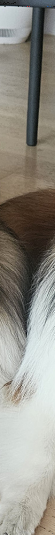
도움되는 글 (24, 0)
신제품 (38, 6)
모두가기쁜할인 (49, 6)
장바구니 (6, 0)
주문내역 (9, 0)
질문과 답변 (21, 0)
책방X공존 (23, 6)
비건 (34, 6)
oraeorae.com (8, 3)
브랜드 (54, 6)
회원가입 (3, 0)
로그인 (1, 0)
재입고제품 (42, 6)
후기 (15, 0)
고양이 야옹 (11, 6)
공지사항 (18, 0)
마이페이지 (12, 0)
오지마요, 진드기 (29, 6)
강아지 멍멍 (6, 6)
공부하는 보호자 (17, 6)
